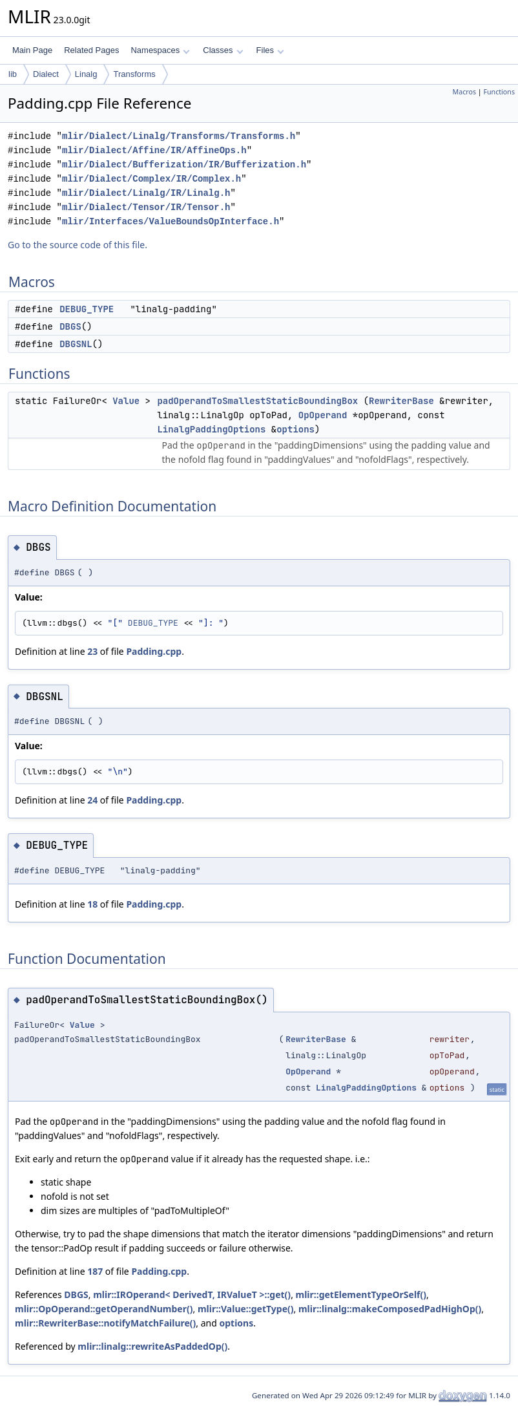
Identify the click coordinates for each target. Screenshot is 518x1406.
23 (92, 651)
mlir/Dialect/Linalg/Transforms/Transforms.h (178, 136)
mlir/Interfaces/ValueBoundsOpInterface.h (170, 221)
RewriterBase (401, 401)
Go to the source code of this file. (77, 245)
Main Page (32, 50)
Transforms (134, 74)
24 (92, 800)
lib (12, 74)
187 (95, 1271)
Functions (499, 91)
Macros (465, 91)
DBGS (70, 326)
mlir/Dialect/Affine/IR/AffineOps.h (154, 150)
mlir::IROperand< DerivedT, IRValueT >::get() (192, 1294)
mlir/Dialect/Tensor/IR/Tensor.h (146, 207)
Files (270, 50)
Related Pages (91, 50)
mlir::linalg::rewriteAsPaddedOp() (152, 1346)
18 (92, 904)
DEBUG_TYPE (86, 309)
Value (126, 401)
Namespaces (159, 50)
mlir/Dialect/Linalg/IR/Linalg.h (146, 193)
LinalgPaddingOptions (211, 429)
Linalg (86, 74)
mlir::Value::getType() (246, 1309)
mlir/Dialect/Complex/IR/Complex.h (151, 179)
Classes (223, 50)
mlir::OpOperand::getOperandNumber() (103, 1309)
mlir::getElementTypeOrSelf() (361, 1294)
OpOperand (322, 415)
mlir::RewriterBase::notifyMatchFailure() (105, 1323)
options (295, 429)
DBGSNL (75, 344)
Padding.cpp (153, 651)
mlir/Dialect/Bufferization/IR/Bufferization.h (184, 164)
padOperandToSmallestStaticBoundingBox (257, 401)
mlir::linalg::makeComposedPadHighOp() (389, 1309)
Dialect (46, 74)
